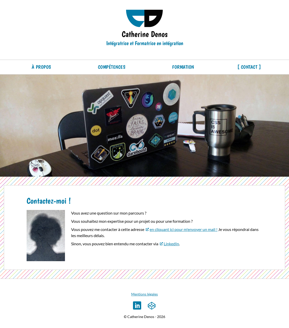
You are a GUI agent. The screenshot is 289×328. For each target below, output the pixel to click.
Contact (249, 67)
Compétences (111, 67)
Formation (183, 67)
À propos (41, 67)
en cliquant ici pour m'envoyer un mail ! (183, 229)
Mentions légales (144, 294)
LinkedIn (171, 243)
